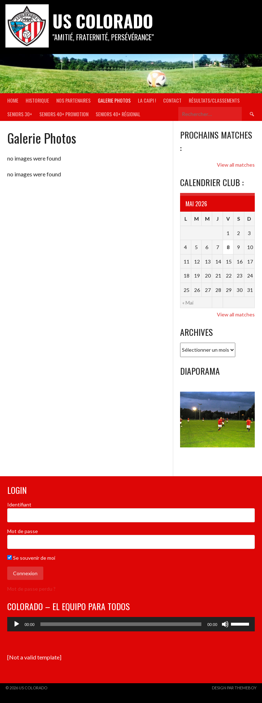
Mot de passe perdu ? (31, 589)
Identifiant (19, 504)
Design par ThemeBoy (234, 687)
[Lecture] (16, 624)
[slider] (121, 624)
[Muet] (225, 624)
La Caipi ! (147, 100)
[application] (131, 624)
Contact (172, 100)
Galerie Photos (114, 100)
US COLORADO (102, 20)
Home (12, 100)
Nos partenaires (73, 100)
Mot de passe (22, 531)
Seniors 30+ (19, 114)
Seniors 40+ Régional (118, 114)
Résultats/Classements (214, 100)
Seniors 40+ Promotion (63, 114)
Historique (37, 100)
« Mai (187, 302)
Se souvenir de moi (31, 558)
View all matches (236, 165)
